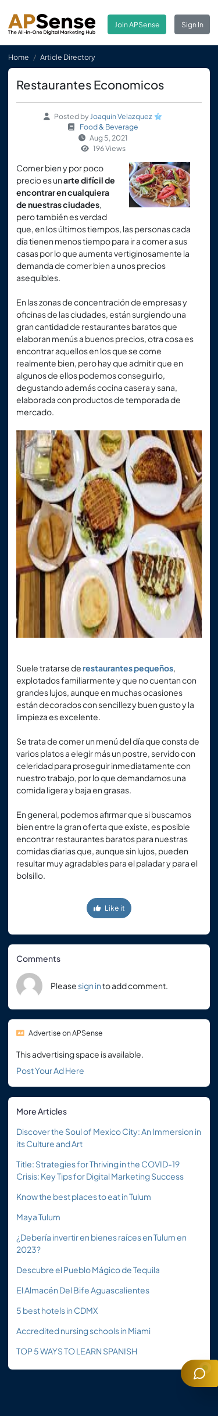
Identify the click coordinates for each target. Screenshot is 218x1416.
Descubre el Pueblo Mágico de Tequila (88, 1269)
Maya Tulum (38, 1217)
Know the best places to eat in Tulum (83, 1196)
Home (18, 57)
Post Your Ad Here (50, 1070)
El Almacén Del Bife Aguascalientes (82, 1290)
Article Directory (67, 57)
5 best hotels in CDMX (57, 1310)
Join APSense (137, 24)
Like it (109, 907)
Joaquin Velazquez (121, 116)
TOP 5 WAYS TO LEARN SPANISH (76, 1351)
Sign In (192, 24)
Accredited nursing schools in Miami (83, 1330)
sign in (89, 985)
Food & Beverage (109, 126)
